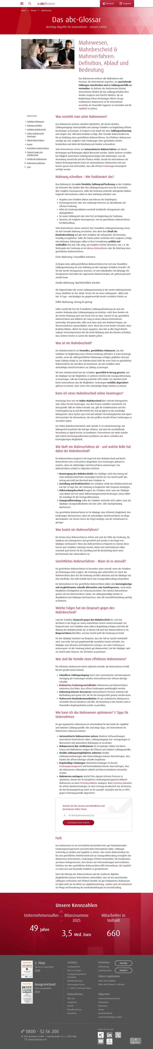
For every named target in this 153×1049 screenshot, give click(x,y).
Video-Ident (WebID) (106, 980)
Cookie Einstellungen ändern (110, 1017)
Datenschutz (103, 1002)
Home (23, 10)
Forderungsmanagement (70, 766)
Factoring (103, 962)
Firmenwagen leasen (76, 984)
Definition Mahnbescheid (36, 129)
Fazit (29, 167)
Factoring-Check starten (78, 822)
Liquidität (83, 108)
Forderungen (109, 166)
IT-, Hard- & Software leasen (79, 988)
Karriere (70, 1006)
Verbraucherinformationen (109, 998)
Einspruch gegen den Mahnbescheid (35, 153)
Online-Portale (67, 404)
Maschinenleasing (74, 980)
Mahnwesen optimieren (36, 163)
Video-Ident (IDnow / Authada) (111, 984)
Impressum (102, 1006)
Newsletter (72, 1013)
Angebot (124, 970)
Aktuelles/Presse (74, 1009)
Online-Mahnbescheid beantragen (35, 134)
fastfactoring (103, 966)
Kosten (29, 144)
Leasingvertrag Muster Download (76, 975)
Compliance (72, 1002)
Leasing (71, 962)
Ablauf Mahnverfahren (35, 140)
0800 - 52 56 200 (42, 1031)
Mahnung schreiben (34, 125)
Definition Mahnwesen (35, 121)
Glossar (34, 10)
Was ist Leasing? (74, 970)
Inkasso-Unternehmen (97, 248)
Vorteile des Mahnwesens (37, 159)
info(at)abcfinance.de (37, 1039)
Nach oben (135, 1042)
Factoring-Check (104, 970)
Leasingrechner (73, 966)
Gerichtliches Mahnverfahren (38, 148)
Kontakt (123, 963)
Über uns (71, 998)
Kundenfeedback (105, 1013)
